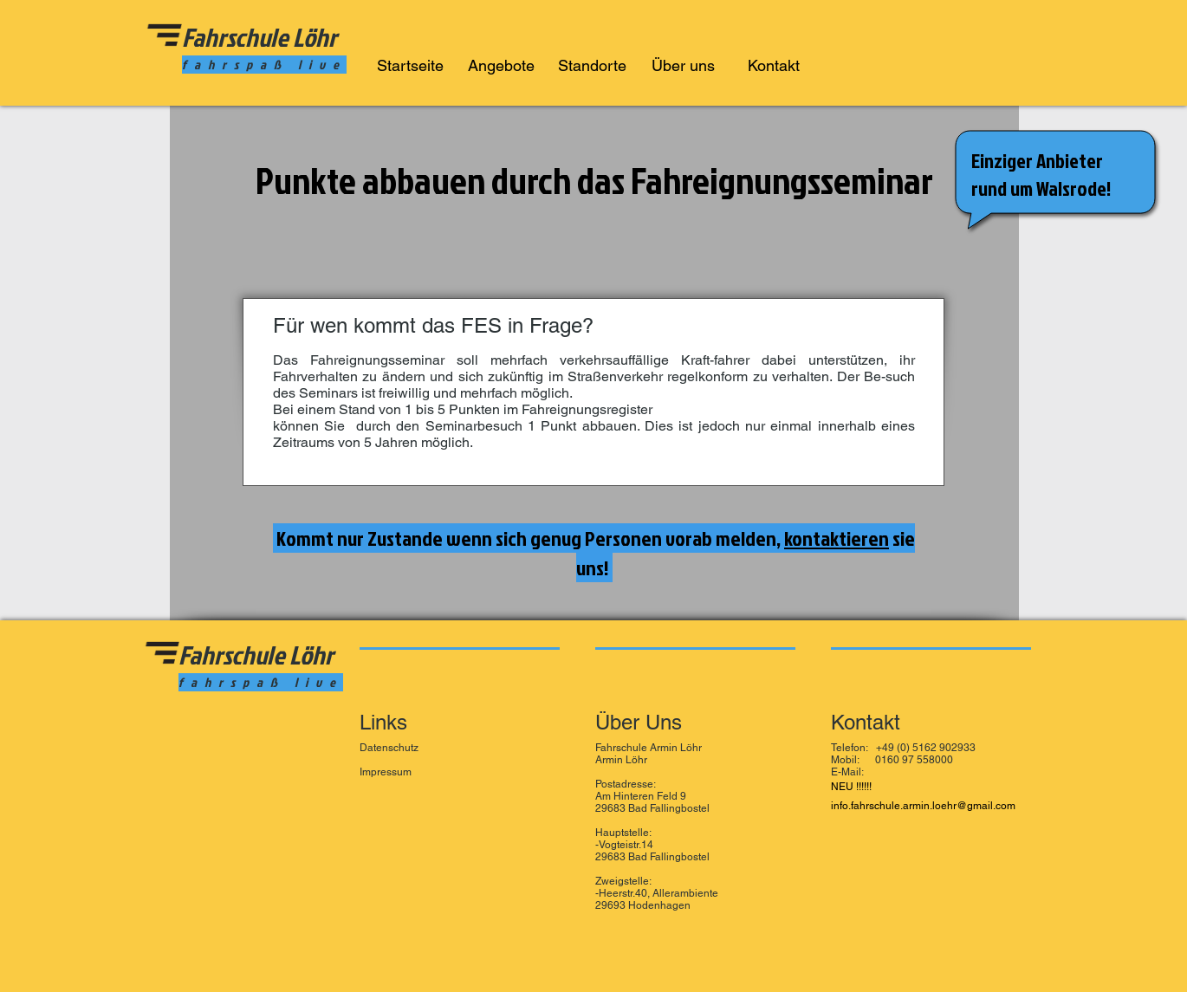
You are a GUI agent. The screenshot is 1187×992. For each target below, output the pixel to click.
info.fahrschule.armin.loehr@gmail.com (923, 806)
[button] (501, 62)
